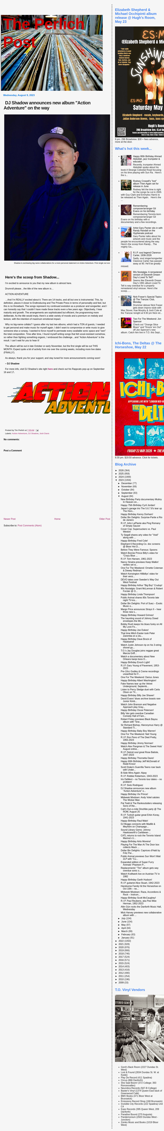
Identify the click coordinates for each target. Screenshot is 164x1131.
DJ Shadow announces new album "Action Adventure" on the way (47, 105)
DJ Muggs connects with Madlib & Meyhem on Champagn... (138, 825)
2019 (121, 950)
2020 (121, 947)
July (123, 918)
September (127, 493)
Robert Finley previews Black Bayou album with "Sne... (139, 720)
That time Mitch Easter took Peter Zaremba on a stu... (138, 634)
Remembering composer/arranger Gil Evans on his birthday (144, 208)
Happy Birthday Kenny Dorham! (137, 514)
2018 (121, 953)
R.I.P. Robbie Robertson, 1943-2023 (139, 776)
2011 (121, 976)
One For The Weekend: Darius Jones (140, 677)
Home (57, 519)
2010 (121, 979)
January (125, 937)
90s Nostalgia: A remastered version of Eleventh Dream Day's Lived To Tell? (147, 275)
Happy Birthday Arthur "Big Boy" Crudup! (141, 585)
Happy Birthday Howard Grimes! (137, 615)
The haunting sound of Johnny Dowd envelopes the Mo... (139, 619)
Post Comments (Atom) (30, 525)
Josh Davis (44, 433)
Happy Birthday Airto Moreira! (136, 841)
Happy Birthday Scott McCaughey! (138, 898)
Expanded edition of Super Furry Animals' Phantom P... (137, 863)
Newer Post (9, 519)
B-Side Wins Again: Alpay (134, 773)
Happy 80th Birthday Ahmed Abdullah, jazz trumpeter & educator (147, 159)
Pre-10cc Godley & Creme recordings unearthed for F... (140, 672)
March (124, 931)
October (125, 489)
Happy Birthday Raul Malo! (134, 821)
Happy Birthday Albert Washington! (138, 680)
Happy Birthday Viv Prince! (134, 794)
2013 (121, 969)
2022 (121, 941)
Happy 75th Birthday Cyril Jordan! (138, 505)
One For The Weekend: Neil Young (138, 734)
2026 (121, 470)
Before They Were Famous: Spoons (139, 550)
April (124, 928)
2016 (121, 960)
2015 (121, 963)
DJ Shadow (33, 433)
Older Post (104, 519)
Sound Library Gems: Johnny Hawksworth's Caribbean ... (136, 831)
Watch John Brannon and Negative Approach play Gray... (138, 705)
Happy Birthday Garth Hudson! (136, 879)
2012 (121, 973)
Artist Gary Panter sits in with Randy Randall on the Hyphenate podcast (148, 230)
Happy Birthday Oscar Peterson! (137, 710)
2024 (121, 477)
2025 (121, 473)
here (50, 369)
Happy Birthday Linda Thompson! (138, 594)
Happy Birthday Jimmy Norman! (137, 743)
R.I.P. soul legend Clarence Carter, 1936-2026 (147, 254)
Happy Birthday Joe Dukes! (135, 630)
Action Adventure (19, 433)
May (123, 925)
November (127, 486)
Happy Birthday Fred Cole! (134, 540)
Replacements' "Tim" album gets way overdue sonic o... (139, 869)
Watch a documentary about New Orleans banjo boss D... (138, 657)
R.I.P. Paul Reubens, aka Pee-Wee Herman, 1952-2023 (138, 902)
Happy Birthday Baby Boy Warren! (138, 731)
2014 (121, 966)
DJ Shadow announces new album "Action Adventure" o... (138, 789)
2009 (121, 982)
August (125, 496)
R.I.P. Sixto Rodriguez (132, 785)
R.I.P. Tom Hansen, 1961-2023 (136, 559)
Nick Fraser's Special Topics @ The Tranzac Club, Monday (147, 299)
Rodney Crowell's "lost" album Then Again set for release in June (145, 184)
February (126, 934)
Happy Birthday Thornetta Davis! (137, 758)
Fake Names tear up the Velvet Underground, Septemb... (136, 685)
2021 (121, 944)
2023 (121, 480)
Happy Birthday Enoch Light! (135, 662)
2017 (121, 957)
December (127, 483)
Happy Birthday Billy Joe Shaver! (137, 695)
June (124, 921)
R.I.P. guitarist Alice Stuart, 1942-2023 (140, 883)
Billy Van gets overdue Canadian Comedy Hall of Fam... (137, 714)
